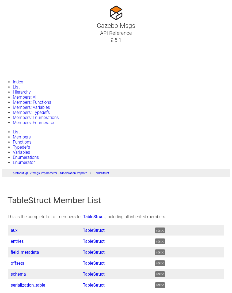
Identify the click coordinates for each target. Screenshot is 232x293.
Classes (17, 52)
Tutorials (18, 46)
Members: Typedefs (31, 112)
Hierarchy (22, 92)
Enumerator (24, 162)
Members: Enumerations (36, 117)
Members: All (25, 97)
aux (14, 230)
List (16, 87)
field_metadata (25, 252)
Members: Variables (31, 107)
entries (17, 241)
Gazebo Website (25, 72)
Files (14, 65)
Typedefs (21, 147)
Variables (21, 152)
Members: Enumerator (34, 122)
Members (22, 137)
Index (18, 81)
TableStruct (101, 173)
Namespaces (22, 59)
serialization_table (28, 285)
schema (18, 274)
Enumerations (26, 157)
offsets (17, 263)
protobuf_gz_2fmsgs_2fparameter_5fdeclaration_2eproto (50, 173)
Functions (22, 142)
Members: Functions (32, 102)
